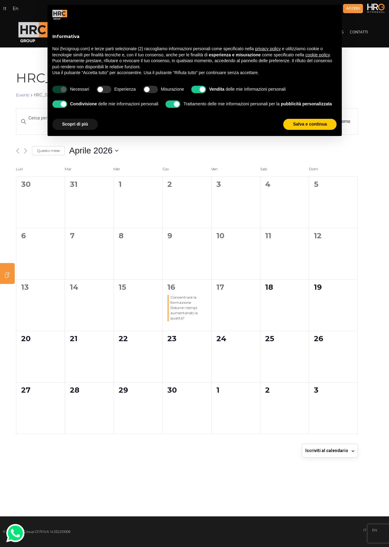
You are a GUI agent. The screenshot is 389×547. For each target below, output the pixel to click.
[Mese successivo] (25, 151)
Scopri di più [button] (75, 124)
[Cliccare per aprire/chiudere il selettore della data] (94, 151)
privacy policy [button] (268, 48)
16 (171, 287)
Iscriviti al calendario (326, 450)
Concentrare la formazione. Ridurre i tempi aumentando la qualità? (184, 307)
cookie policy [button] (317, 54)
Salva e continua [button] (310, 124)
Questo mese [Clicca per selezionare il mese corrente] (48, 150)
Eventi (22, 95)
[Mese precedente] (17, 151)
